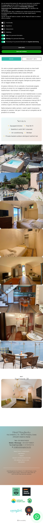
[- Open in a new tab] (36, 516)
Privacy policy (17, 451)
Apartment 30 (21, 379)
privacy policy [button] (6, 5)
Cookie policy (25, 451)
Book (11, 59)
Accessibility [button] (22, 520)
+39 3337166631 (28, 443)
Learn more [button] (21, 47)
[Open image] (21, 159)
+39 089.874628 (23, 441)
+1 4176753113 (28, 445)
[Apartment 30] (21, 394)
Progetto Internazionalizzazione (21, 458)
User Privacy (21, 453)
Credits (21, 455)
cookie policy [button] (4, 10)
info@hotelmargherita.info (22, 447)
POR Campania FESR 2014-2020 (21, 460)
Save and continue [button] (21, 51)
